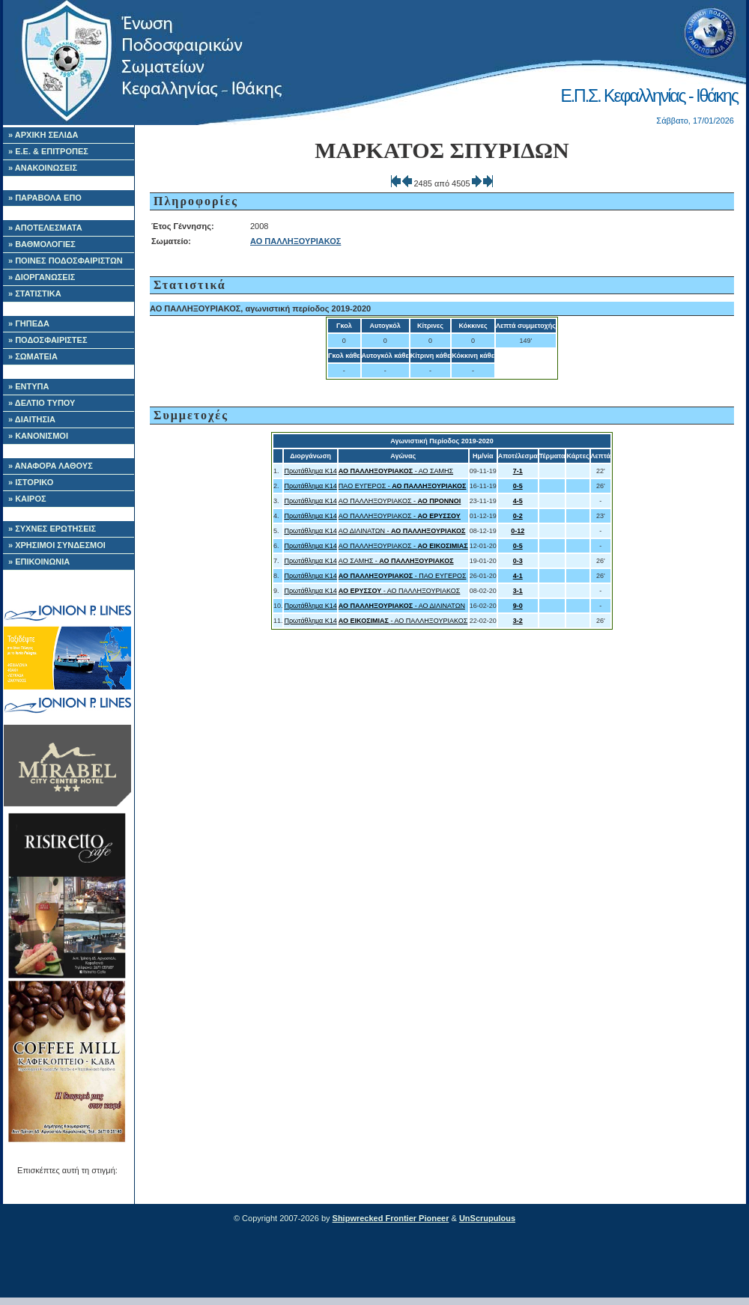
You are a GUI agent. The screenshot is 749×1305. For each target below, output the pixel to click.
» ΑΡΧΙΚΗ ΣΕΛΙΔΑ (43, 134)
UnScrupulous (487, 1218)
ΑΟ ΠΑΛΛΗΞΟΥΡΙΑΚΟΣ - (400, 501)
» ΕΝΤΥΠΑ (28, 386)
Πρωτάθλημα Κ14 (310, 471)
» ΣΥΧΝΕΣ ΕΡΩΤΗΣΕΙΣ (52, 528)
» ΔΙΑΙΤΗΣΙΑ (31, 419)
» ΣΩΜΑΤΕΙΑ (33, 356)
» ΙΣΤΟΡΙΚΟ (30, 482)
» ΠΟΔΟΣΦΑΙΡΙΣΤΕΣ (48, 339)
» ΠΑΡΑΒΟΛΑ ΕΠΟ (45, 197)
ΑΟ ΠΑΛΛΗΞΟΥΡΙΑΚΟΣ (295, 241)
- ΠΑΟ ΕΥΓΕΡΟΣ (403, 576)
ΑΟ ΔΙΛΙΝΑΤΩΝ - (402, 531)
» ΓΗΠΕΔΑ (28, 323)
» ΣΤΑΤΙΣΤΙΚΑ (34, 293)
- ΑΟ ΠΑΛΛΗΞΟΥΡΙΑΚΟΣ (400, 590)
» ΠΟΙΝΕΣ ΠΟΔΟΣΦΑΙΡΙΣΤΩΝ (65, 260)
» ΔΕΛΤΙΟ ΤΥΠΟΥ (41, 402)
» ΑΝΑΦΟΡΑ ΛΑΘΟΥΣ (50, 465)
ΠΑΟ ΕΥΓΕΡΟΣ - (403, 486)
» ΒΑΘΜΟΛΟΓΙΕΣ (42, 244)
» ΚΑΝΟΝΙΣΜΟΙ (38, 435)
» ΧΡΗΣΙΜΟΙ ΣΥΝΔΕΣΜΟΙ (57, 545)
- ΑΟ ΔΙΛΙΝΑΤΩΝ (402, 605)
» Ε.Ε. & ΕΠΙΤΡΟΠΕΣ (48, 151)
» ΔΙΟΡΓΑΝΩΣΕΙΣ (41, 277)
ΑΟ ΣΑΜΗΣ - (396, 561)
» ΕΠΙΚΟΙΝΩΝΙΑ (39, 561)
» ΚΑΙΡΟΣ (27, 498)
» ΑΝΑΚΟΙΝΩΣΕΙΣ (42, 167)
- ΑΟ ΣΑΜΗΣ (396, 471)
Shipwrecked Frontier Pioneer (391, 1218)
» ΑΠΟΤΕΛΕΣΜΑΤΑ (45, 227)
